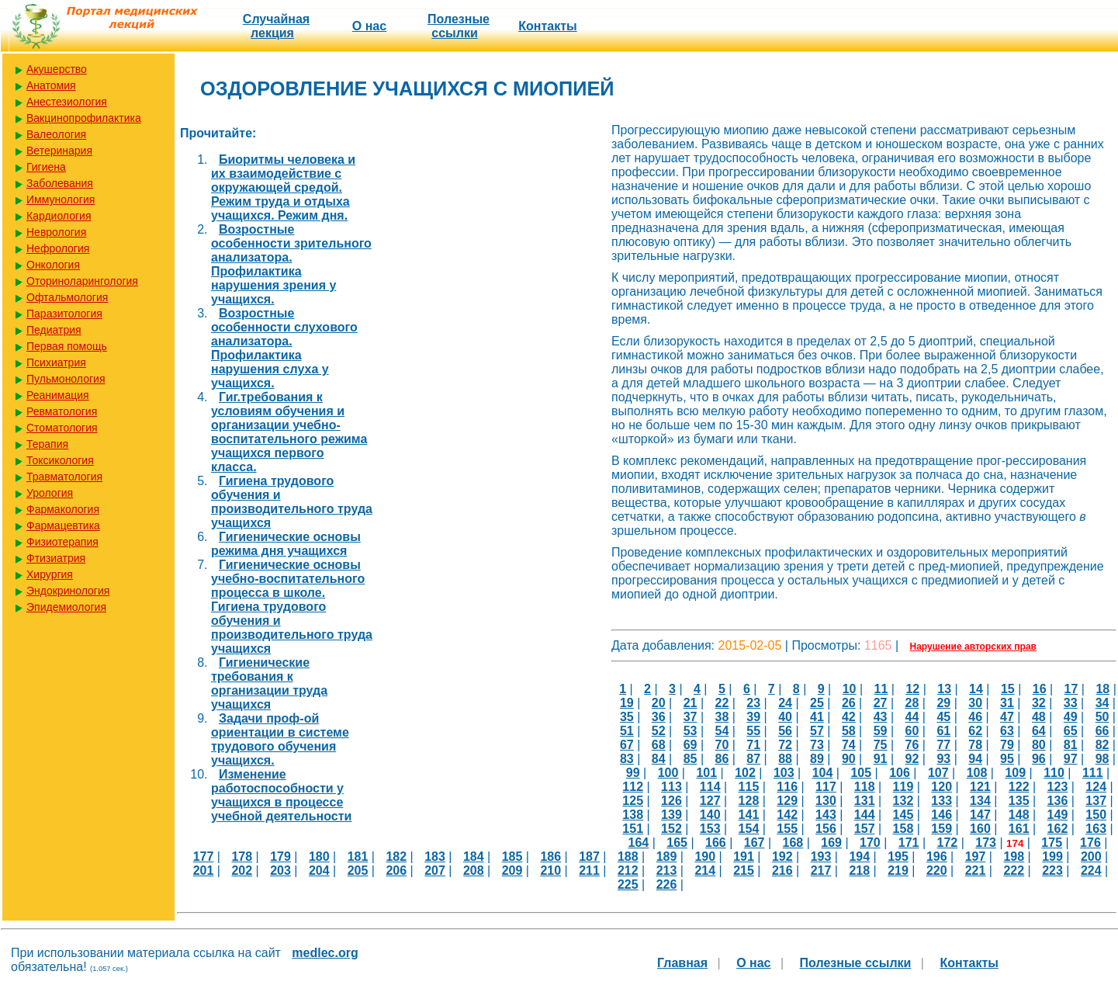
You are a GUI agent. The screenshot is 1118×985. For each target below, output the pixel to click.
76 (912, 744)
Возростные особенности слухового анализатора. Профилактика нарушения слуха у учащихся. (284, 348)
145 (903, 814)
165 (676, 842)
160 (980, 828)
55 (753, 730)
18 (1102, 688)
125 (632, 800)
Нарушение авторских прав (973, 646)
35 (627, 716)
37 (690, 716)
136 (1057, 800)
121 (980, 786)
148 (1019, 814)
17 (1071, 688)
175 (1051, 842)
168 (793, 842)
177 (203, 856)
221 (975, 870)
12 (912, 688)
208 (473, 870)
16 (1040, 688)
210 (550, 870)
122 (1019, 786)
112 (632, 786)
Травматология (64, 476)
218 (859, 870)
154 (749, 828)
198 (1013, 856)
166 (715, 842)
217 (821, 870)
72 (785, 744)
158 (903, 828)
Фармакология (62, 509)
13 (944, 688)
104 (822, 772)
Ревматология (61, 411)
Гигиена (46, 167)
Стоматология (62, 427)
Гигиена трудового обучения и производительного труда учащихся (291, 501)
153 (710, 828)
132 (903, 800)
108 (977, 772)
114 (710, 786)
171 (908, 842)
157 (864, 828)
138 (632, 814)
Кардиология (59, 216)
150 (1095, 814)
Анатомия (51, 85)
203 (280, 870)
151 (632, 828)
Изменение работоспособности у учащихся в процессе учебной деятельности (281, 795)
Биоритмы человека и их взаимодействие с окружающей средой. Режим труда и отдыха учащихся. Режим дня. (283, 187)
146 (941, 814)
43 (881, 716)
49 (1071, 716)
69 (690, 744)
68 (659, 744)
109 (1015, 772)
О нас (369, 26)
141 (749, 814)
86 (722, 758)
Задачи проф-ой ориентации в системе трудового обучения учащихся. (280, 739)
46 (975, 716)
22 (722, 702)
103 (784, 772)
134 (980, 800)
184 (473, 856)
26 (849, 702)
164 (638, 842)
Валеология (56, 134)
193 (821, 856)
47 (1007, 716)
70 (722, 744)
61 (943, 730)
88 (785, 758)
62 (975, 730)
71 (753, 744)
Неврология (56, 232)
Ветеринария (59, 150)
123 (1057, 786)
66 (1102, 730)
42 (849, 716)
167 (754, 842)
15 (1008, 688)
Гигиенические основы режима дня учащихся (286, 543)
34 (1102, 702)
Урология (49, 493)
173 (985, 842)
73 (817, 744)
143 (825, 814)
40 (785, 716)
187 (589, 856)
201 (203, 870)
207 (434, 870)
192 (782, 856)
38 (722, 716)
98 (1102, 758)
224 (1091, 870)
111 (1092, 772)
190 (704, 856)
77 (943, 744)
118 (864, 786)
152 (671, 828)
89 (817, 758)
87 (753, 758)
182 (396, 856)
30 (975, 702)
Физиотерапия (62, 542)
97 (1071, 758)
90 (849, 758)
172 (947, 842)
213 (666, 870)
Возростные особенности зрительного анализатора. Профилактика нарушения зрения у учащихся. (291, 264)
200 (1091, 856)
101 (706, 772)
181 (358, 856)
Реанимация (57, 395)
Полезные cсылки (458, 26)
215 (743, 870)
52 (659, 730)
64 (1039, 730)
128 (749, 800)
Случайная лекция (276, 26)
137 (1095, 800)
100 (668, 772)
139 (671, 814)
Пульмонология (65, 379)
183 (434, 856)
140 (710, 814)
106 (899, 772)
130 (825, 800)
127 (710, 800)
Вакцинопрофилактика (83, 118)
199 (1052, 856)
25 (817, 702)
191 (743, 856)
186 (550, 856)
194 (859, 856)
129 (787, 800)
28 (912, 702)
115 (749, 786)
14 (976, 688)
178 (241, 856)
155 (787, 828)
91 (881, 758)
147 (980, 814)
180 (319, 856)
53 (690, 730)
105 (860, 772)
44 (912, 716)
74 (849, 744)
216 (782, 870)
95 (1007, 758)
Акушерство (56, 69)
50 (1102, 716)
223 (1052, 870)
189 (666, 856)
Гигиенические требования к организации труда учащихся (269, 683)
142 (787, 814)
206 (396, 870)
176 (1090, 842)
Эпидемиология (66, 607)
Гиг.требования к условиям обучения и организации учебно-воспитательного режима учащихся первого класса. (289, 431)
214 (704, 870)
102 (745, 772)
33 (1071, 702)
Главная (682, 962)
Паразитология (64, 313)
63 (1007, 730)
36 (659, 716)
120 (941, 786)
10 (850, 688)
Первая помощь (66, 346)
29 (943, 702)
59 (881, 730)
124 (1095, 786)
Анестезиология (66, 101)
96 (1039, 758)
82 (1102, 744)
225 (628, 884)
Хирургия (49, 574)
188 (628, 856)
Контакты (547, 26)
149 (1057, 814)
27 (881, 702)
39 (753, 716)
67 (627, 744)
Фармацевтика (63, 525)
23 (753, 702)
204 (319, 870)
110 (1054, 772)
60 (912, 730)
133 (941, 800)
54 (722, 730)
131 (864, 800)
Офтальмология (67, 297)
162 (1057, 828)
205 (358, 870)
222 (1013, 870)
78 (975, 744)
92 (912, 758)
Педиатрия (53, 330)
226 (666, 884)
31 (1007, 702)
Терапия (47, 444)
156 (825, 828)
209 (512, 870)
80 (1039, 744)
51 (627, 730)
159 (941, 828)
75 (881, 744)
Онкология (53, 264)
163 (1095, 828)
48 (1039, 716)
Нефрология (57, 248)
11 (881, 688)
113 (671, 786)
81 (1071, 744)
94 (975, 758)
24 (785, 702)
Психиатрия (56, 362)
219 (898, 870)
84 (659, 758)
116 (787, 786)
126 (671, 800)
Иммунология (60, 199)
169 (831, 842)
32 (1039, 702)
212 (628, 870)
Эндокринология (67, 590)
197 (975, 856)
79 (1007, 744)
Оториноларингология (82, 281)
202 (241, 870)
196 (936, 856)
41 (817, 716)
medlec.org (325, 952)
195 (898, 856)
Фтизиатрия (55, 558)
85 (690, 758)
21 (690, 702)
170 (870, 842)
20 (659, 702)
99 (633, 772)
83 (627, 758)
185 (512, 856)
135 (1019, 800)
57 (817, 730)
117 (825, 786)
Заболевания (59, 183)
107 (938, 772)
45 (943, 716)
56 (785, 730)
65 (1071, 730)
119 (903, 786)
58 (849, 730)
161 (1019, 828)
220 (936, 870)
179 (280, 856)
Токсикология (60, 460)
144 (864, 814)
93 (943, 758)
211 (589, 870)
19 (627, 702)
